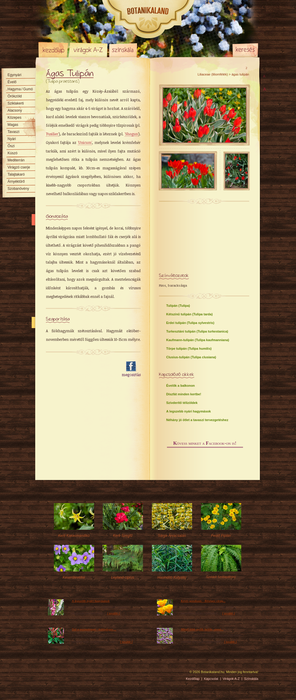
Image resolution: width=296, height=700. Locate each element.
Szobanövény (18, 189)
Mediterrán (16, 160)
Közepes (15, 117)
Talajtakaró (16, 174)
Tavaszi (14, 132)
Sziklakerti (16, 103)
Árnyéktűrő (16, 181)
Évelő (12, 82)
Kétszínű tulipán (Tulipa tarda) (189, 314)
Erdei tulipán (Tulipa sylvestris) (190, 323)
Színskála (123, 49)
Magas (13, 125)
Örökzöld (15, 96)
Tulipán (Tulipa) (178, 305)
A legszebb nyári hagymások (188, 411)
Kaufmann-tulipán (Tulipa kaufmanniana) (197, 340)
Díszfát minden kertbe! (183, 394)
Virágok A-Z (88, 49)
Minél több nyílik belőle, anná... (202, 629)
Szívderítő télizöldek (182, 402)
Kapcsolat (211, 678)
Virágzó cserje (19, 167)
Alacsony (15, 110)
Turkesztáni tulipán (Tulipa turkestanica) (197, 331)
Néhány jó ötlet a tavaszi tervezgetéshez (197, 420)
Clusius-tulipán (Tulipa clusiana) (191, 357)
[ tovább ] (113, 613)
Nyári (12, 139)
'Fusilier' (52, 133)
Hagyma (20, 89)
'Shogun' (132, 133)
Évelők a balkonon (180, 385)
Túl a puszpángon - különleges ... (94, 629)
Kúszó (12, 153)
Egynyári (15, 75)
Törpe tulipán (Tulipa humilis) (189, 348)
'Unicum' (85, 142)
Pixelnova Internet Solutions (52, 674)
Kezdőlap (53, 49)
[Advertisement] (80, 369)
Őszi (11, 146)
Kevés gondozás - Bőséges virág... (203, 601)
